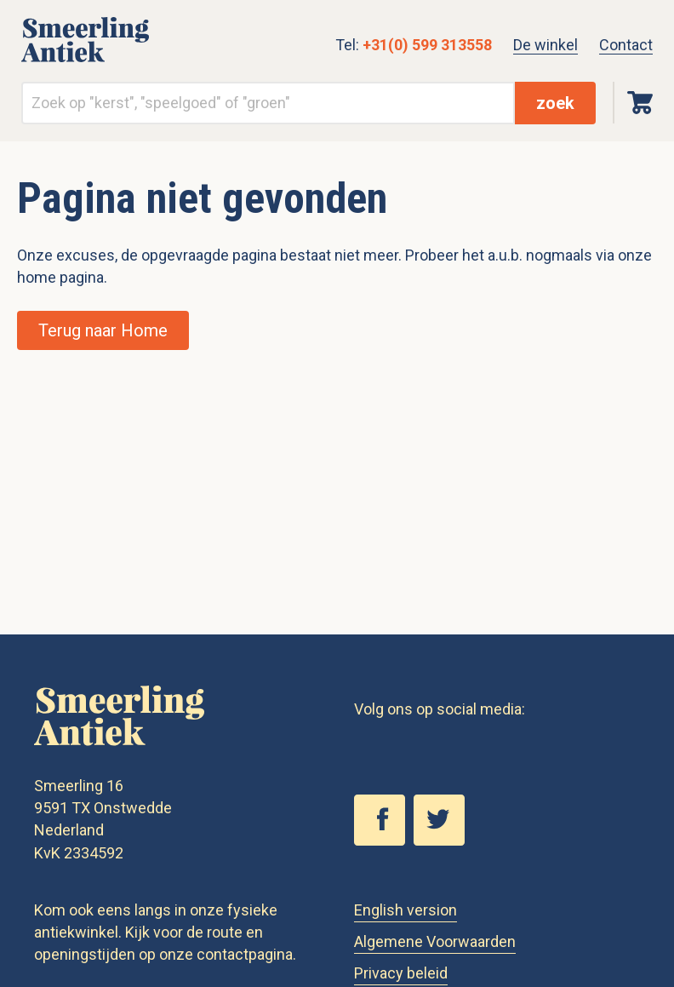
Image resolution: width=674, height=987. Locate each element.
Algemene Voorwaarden (435, 941)
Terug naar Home (103, 330)
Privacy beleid (401, 973)
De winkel (545, 45)
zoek (555, 103)
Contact (626, 45)
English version (405, 910)
